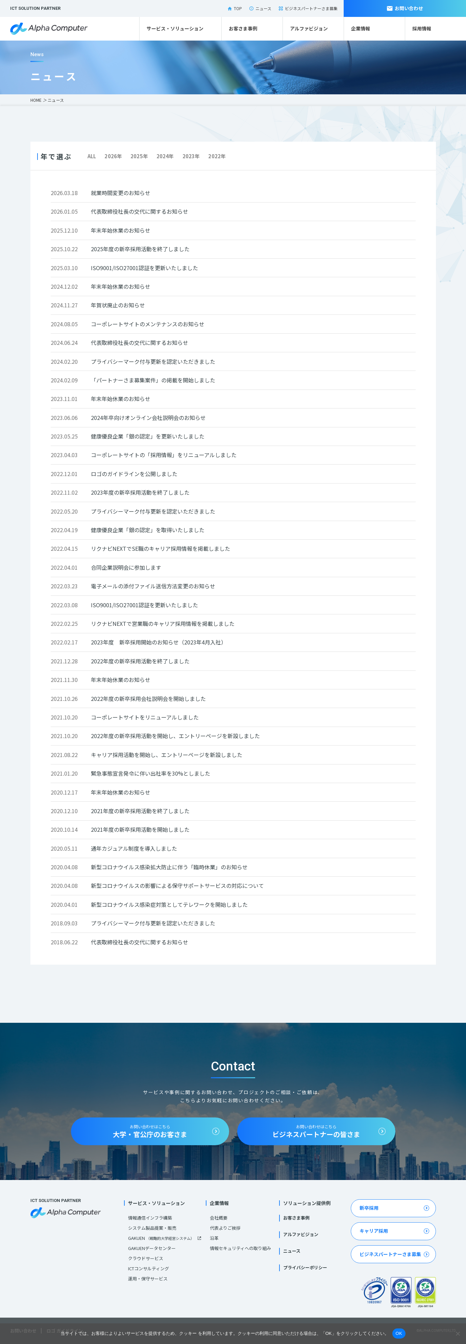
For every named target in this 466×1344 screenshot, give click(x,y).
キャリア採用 (374, 1230)
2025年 (139, 156)
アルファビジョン (309, 28)
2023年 (191, 156)
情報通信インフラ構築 (150, 1218)
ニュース (260, 8)
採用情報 (421, 28)
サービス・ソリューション (175, 28)
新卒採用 (369, 1207)
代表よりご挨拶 (225, 1228)
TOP (235, 8)
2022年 (217, 156)
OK (399, 1333)
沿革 (214, 1238)
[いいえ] (457, 1333)
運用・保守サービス (148, 1278)
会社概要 (218, 1218)
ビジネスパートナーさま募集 (308, 8)
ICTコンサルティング (148, 1268)
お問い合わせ (405, 8)
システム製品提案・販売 (152, 1228)
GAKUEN (161, 1238)
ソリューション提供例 (306, 1203)
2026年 (113, 156)
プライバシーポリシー (305, 1267)
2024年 (165, 156)
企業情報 (360, 28)
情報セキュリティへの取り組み (240, 1248)
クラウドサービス (145, 1258)
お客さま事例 (243, 28)
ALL (92, 156)
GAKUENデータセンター (152, 1248)
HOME (36, 100)
